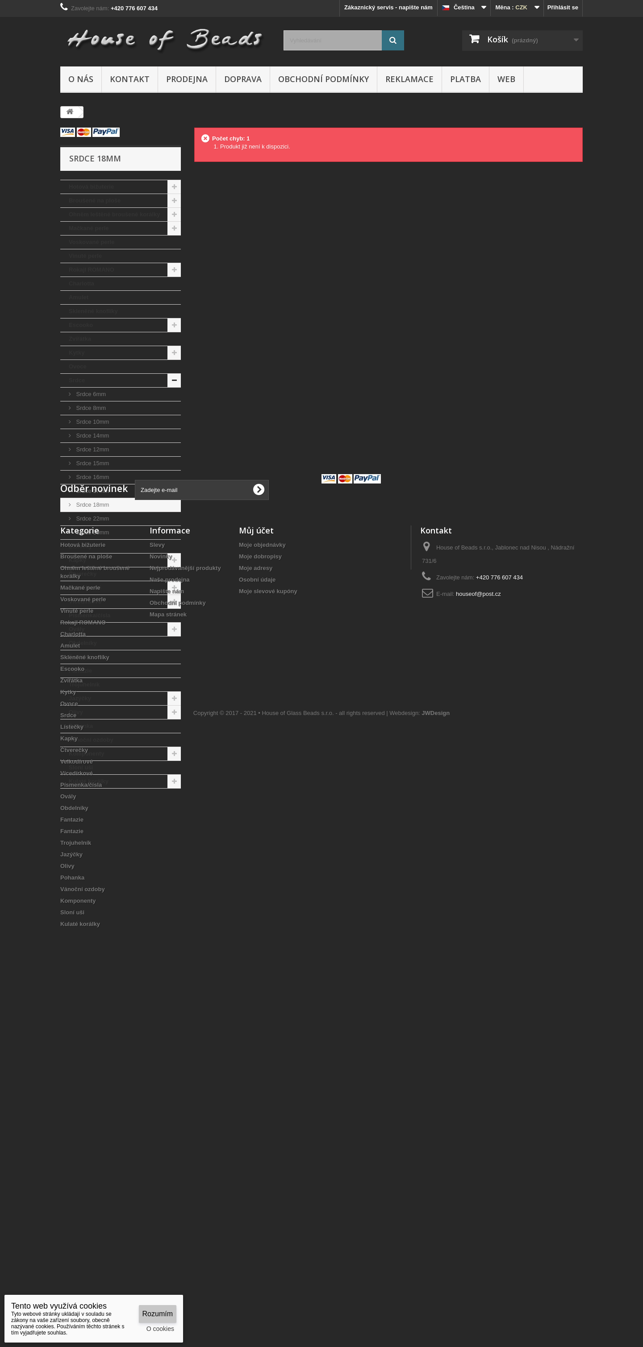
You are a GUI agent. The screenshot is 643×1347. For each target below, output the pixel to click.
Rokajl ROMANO (91, 269)
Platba (465, 79)
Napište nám (167, 941)
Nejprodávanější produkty (185, 918)
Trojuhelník (84, 684)
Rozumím (157, 1314)
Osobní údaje (257, 929)
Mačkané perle (89, 228)
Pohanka (81, 726)
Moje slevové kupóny (268, 941)
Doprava (243, 79)
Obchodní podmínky (323, 79)
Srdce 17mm (92, 491)
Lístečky (80, 546)
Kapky (77, 560)
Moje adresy (255, 918)
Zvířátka (80, 338)
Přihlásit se (562, 7)
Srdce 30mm (92, 532)
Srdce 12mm (92, 449)
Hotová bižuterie (91, 186)
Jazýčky (80, 698)
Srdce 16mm (92, 477)
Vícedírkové (85, 601)
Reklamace (409, 79)
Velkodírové (85, 587)
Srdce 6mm (90, 394)
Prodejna (187, 79)
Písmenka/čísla (89, 615)
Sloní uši (81, 767)
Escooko (81, 325)
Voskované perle (91, 242)
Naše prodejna (170, 929)
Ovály (76, 629)
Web (506, 79)
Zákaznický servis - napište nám (388, 7)
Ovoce (78, 366)
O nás (80, 79)
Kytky (76, 352)
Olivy (76, 712)
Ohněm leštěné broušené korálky (114, 214)
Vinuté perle (85, 255)
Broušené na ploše (95, 200)
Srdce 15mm (92, 463)
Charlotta (81, 283)
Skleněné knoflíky (93, 311)
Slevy (157, 895)
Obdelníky (83, 643)
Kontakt (130, 79)
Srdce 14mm (92, 435)
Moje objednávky (262, 895)
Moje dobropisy (260, 906)
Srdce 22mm (92, 518)
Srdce (77, 380)
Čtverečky (82, 573)
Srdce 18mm (92, 504)
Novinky (161, 906)
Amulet (78, 297)
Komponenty (86, 753)
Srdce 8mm (90, 408)
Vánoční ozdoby (91, 739)
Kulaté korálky (89, 781)
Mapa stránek (168, 964)
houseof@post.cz (478, 944)
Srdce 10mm (92, 421)
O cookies (160, 1328)
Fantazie (80, 656)
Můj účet (256, 880)
